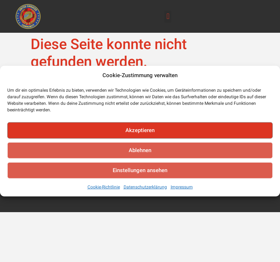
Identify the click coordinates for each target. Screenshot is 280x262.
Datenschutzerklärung (145, 186)
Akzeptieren (140, 130)
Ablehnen (140, 150)
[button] (167, 17)
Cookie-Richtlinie (104, 186)
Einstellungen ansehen (140, 170)
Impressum (182, 186)
